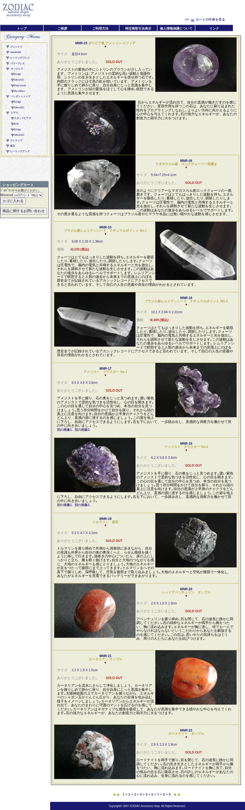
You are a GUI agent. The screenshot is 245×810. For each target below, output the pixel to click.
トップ (22, 28)
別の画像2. (82, 430)
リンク (214, 28)
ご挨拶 (62, 28)
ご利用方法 (100, 28)
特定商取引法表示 (138, 28)
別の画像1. (65, 430)
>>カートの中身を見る (205, 19)
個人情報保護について (176, 28)
